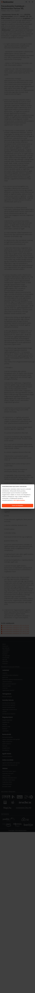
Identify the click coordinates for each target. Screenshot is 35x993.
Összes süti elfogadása (17, 505)
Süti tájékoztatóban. (19, 500)
